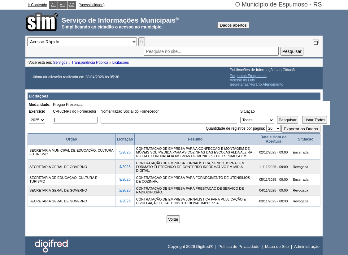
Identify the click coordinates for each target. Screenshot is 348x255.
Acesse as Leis (242, 80)
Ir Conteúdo (37, 5)
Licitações (120, 62)
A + (62, 5)
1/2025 (125, 201)
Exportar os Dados (301, 129)
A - (53, 5)
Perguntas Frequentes (248, 76)
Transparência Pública (90, 62)
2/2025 (125, 190)
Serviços (60, 62)
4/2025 (125, 167)
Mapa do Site (277, 246)
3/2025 (125, 179)
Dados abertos (233, 25)
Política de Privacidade (239, 246)
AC (72, 5)
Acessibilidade (91, 5)
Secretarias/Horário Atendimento (256, 84)
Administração (307, 246)
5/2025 (125, 152)
